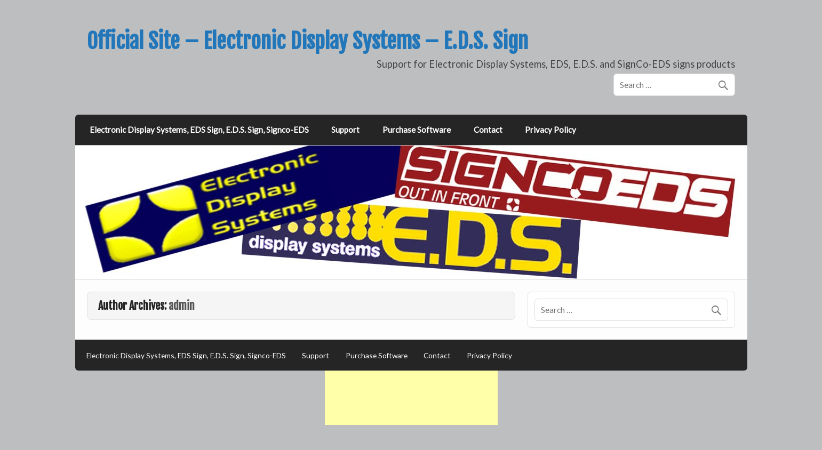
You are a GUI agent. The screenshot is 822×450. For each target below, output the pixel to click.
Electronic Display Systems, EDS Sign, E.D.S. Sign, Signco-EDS (199, 129)
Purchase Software (416, 129)
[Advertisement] (411, 397)
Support (345, 129)
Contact (488, 129)
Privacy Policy (550, 129)
